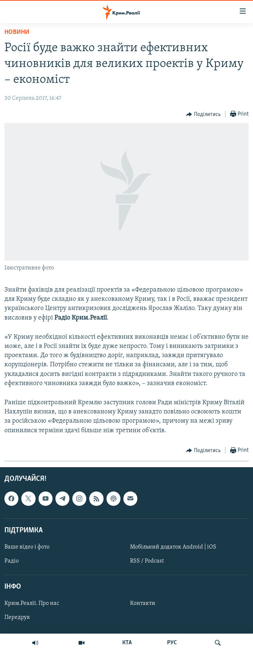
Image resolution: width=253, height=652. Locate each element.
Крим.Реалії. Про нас (31, 603)
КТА (127, 643)
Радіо (11, 561)
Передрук (17, 617)
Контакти (142, 603)
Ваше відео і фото (27, 547)
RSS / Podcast (147, 561)
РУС (172, 643)
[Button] (203, 114)
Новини (16, 32)
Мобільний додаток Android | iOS (173, 547)
